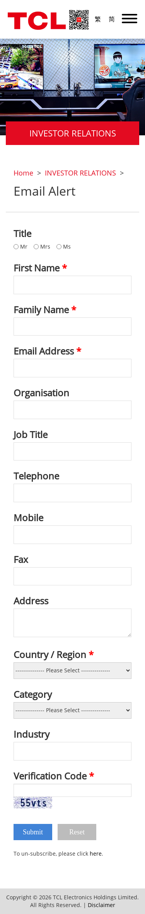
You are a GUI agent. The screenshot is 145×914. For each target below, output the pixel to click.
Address (31, 601)
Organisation (41, 393)
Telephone (36, 476)
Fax (21, 559)
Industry (31, 734)
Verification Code (54, 776)
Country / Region (54, 654)
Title (22, 233)
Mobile (28, 518)
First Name (40, 268)
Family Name (45, 309)
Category (33, 694)
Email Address (47, 351)
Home (23, 172)
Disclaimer (101, 905)
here (96, 853)
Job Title (31, 434)
